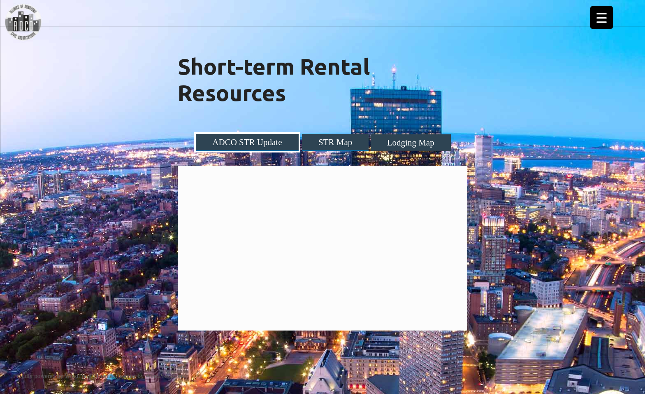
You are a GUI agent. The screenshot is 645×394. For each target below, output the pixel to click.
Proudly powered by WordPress (52, 376)
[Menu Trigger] (601, 17)
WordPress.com (164, 376)
